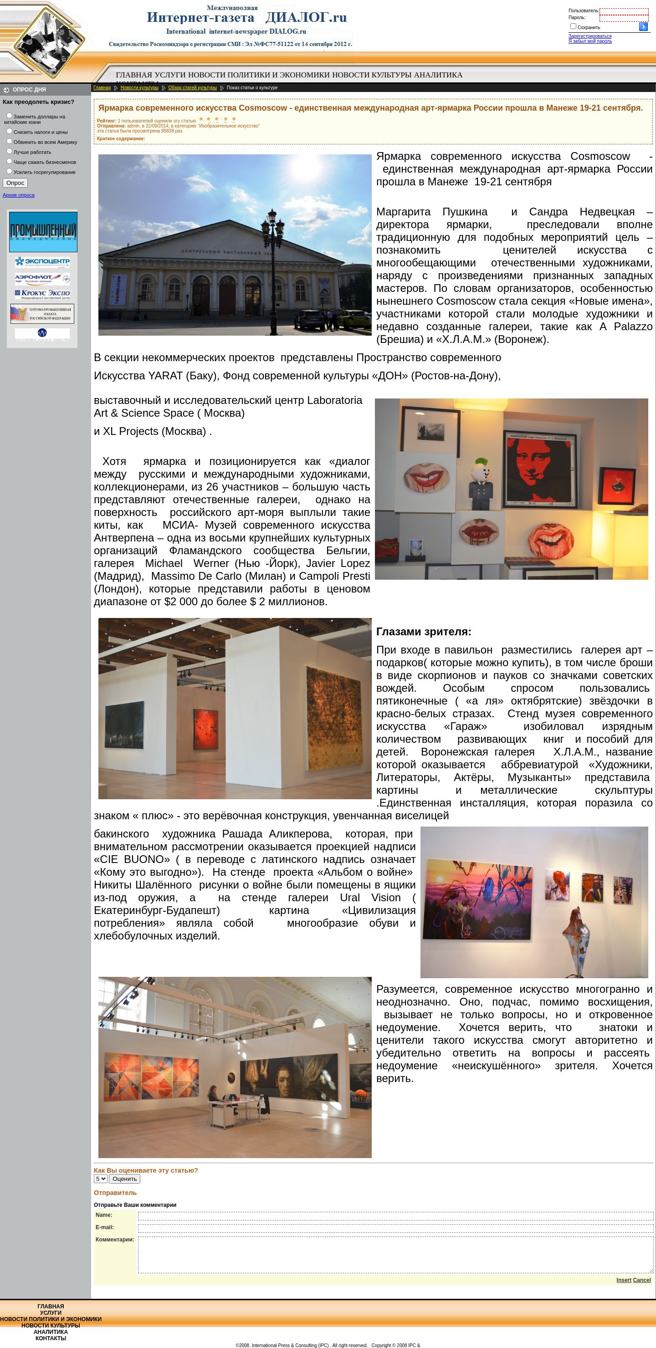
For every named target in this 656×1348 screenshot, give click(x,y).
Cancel (642, 1287)
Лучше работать (32, 152)
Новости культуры (371, 75)
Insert (624, 1287)
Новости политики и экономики (259, 75)
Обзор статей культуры (193, 87)
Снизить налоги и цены (41, 132)
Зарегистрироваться (590, 36)
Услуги (170, 75)
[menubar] (291, 80)
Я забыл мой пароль (590, 41)
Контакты (51, 1338)
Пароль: (577, 17)
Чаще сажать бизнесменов (45, 162)
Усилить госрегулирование (45, 172)
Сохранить (589, 27)
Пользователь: (584, 10)
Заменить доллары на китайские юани (34, 119)
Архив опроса (19, 195)
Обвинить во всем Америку (45, 142)
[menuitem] (134, 75)
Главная (134, 75)
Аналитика (438, 75)
